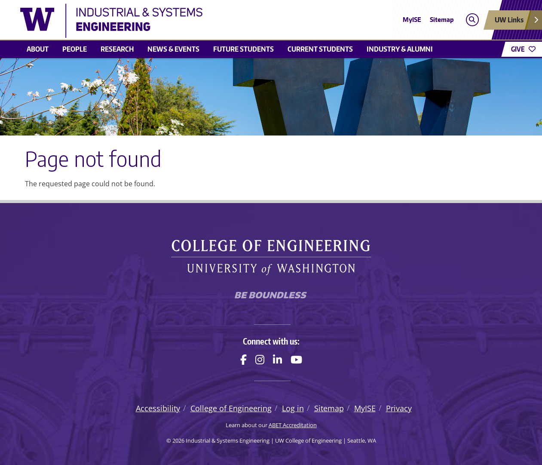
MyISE (412, 19)
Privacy (399, 408)
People (74, 49)
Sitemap (442, 19)
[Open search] (472, 20)
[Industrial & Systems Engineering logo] (208, 20)
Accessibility (158, 408)
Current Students (320, 49)
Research (117, 49)
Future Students (243, 49)
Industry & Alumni (400, 49)
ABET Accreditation (293, 425)
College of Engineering (231, 408)
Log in (293, 408)
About (38, 49)
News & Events (173, 49)
